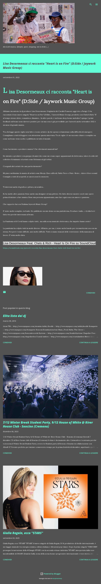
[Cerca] (90, 4)
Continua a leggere (88, 342)
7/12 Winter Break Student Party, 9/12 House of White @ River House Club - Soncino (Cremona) (48, 424)
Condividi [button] (90, 293)
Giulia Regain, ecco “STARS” (23, 533)
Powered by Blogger (50, 574)
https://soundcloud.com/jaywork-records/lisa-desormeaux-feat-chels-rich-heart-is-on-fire (41, 248)
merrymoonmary (57, 578)
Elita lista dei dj (14, 316)
